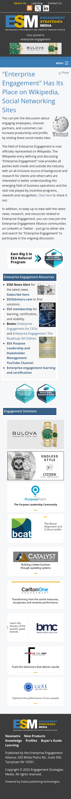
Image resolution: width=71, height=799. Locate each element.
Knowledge (13, 740)
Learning (37, 3)
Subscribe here (18, 294)
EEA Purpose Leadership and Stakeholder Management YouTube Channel (20, 353)
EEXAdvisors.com (19, 299)
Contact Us (55, 3)
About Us (20, 3)
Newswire (12, 736)
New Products (34, 736)
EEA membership (19, 309)
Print (65, 73)
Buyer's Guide (51, 740)
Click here (45, 195)
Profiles (31, 740)
